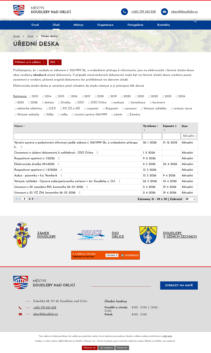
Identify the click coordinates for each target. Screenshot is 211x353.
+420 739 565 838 (44, 312)
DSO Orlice (99, 105)
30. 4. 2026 (170, 166)
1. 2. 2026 (149, 155)
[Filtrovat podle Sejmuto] (172, 139)
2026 (34, 105)
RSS (20, 64)
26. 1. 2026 (150, 145)
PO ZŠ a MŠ (71, 111)
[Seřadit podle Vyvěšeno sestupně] (144, 133)
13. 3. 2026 (149, 172)
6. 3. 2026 (149, 166)
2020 (127, 99)
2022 (154, 99)
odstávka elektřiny (29, 111)
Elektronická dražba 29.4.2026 (37, 166)
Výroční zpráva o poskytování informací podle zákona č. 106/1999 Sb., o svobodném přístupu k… (76, 147)
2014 (48, 99)
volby (64, 117)
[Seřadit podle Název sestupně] (25, 129)
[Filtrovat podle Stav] (189, 138)
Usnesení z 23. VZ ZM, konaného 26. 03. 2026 (47, 195)
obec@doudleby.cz (45, 318)
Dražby (66, 105)
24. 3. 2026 (150, 184)
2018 (100, 99)
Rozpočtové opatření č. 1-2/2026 (38, 172)
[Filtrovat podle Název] (78, 139)
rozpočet (93, 111)
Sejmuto (170, 128)
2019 (114, 99)
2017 (87, 99)
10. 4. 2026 (170, 184)
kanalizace (138, 105)
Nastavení (123, 348)
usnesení (131, 111)
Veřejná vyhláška (155, 111)
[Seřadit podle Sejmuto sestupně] (164, 133)
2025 (20, 105)
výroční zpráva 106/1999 (91, 117)
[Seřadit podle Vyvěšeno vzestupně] (144, 132)
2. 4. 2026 (149, 189)
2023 (168, 99)
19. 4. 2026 (170, 189)
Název (18, 128)
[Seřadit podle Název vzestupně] (25, 128)
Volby (50, 117)
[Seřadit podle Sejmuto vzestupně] (164, 132)
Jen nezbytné (106, 348)
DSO (81, 105)
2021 (141, 99)
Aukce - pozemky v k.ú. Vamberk (38, 178)
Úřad (30, 38)
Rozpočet (112, 111)
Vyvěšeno (150, 128)
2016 (74, 99)
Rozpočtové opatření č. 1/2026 (37, 161)
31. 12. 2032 (170, 145)
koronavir (159, 105)
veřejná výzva (182, 111)
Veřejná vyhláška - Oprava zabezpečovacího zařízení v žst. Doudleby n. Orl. (67, 184)
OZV (52, 111)
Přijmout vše (89, 348)
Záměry (135, 117)
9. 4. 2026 (169, 178)
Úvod (16, 38)
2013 (35, 99)
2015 (61, 99)
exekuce (119, 105)
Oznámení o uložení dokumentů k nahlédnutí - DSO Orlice (56, 155)
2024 (181, 99)
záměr (118, 117)
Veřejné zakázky (28, 117)
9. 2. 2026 (149, 161)
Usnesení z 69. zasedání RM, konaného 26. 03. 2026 (51, 189)
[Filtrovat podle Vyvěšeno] (152, 139)
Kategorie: (20, 99)
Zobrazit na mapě (178, 288)
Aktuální (187, 145)
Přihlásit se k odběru (47, 64)
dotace (49, 105)
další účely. (167, 336)
